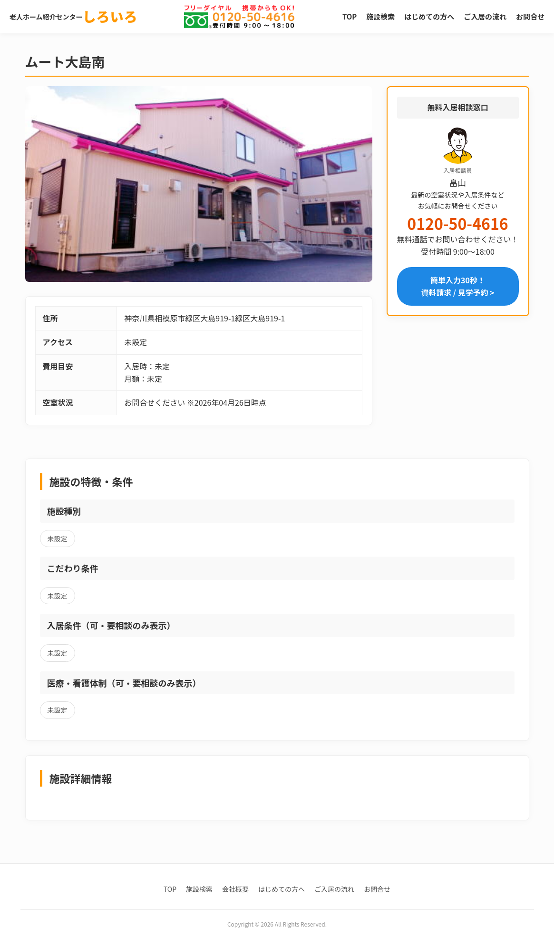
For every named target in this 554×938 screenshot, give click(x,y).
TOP (349, 16)
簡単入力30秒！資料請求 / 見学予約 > (458, 286)
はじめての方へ (429, 16)
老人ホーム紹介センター (74, 17)
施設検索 (380, 16)
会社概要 (235, 889)
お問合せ (530, 16)
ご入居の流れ (485, 16)
